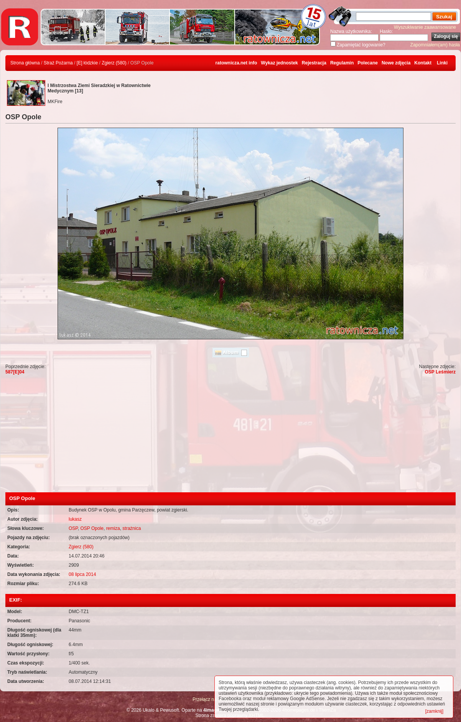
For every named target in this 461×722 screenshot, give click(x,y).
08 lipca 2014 (82, 574)
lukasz (75, 519)
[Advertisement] (230, 434)
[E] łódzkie (87, 63)
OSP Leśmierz (440, 372)
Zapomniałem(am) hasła (435, 45)
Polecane (367, 63)
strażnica (131, 528)
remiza (113, 528)
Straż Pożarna (58, 63)
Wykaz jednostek (279, 63)
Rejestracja (314, 63)
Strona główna (25, 63)
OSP (73, 528)
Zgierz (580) (114, 63)
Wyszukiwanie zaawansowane (425, 27)
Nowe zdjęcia (396, 63)
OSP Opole (91, 528)
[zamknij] (434, 711)
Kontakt (422, 63)
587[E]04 (14, 372)
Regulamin (342, 63)
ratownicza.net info (236, 63)
